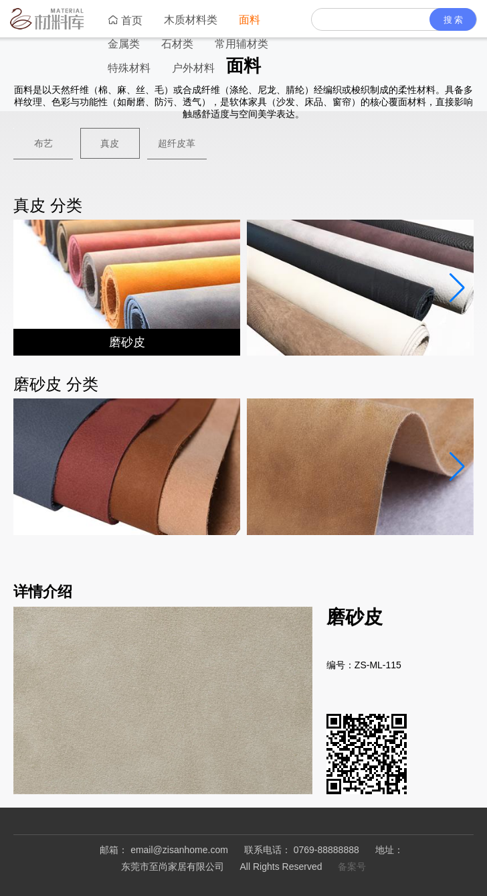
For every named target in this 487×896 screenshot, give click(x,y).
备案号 (352, 866)
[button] (457, 288)
